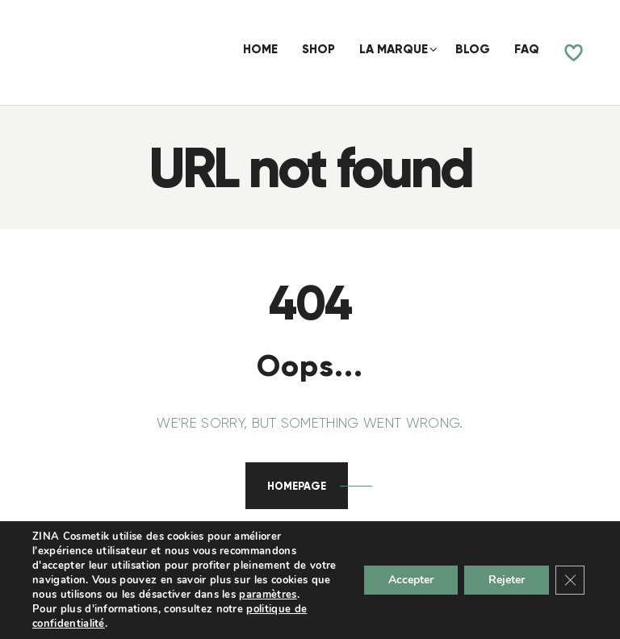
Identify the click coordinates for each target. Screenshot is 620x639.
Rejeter (506, 579)
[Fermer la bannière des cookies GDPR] (569, 580)
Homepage (296, 486)
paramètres (267, 594)
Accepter (411, 579)
